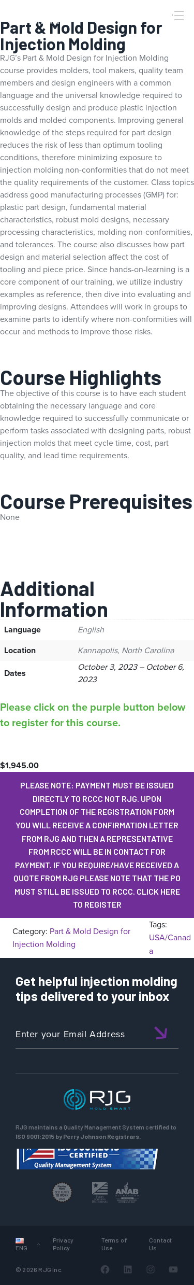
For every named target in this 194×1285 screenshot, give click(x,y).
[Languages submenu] (38, 1244)
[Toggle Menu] (178, 15)
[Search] (164, 32)
